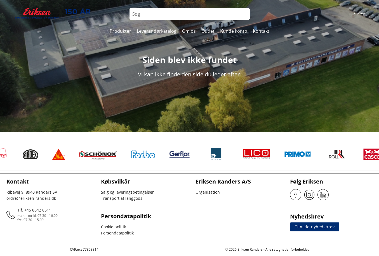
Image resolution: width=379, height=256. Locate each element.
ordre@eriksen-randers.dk (31, 198)
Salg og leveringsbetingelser (127, 192)
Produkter (120, 31)
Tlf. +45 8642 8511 (34, 210)
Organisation (208, 192)
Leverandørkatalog (156, 31)
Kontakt (261, 31)
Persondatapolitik (117, 233)
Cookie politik (113, 226)
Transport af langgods (121, 198)
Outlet (208, 31)
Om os (189, 31)
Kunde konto (233, 31)
